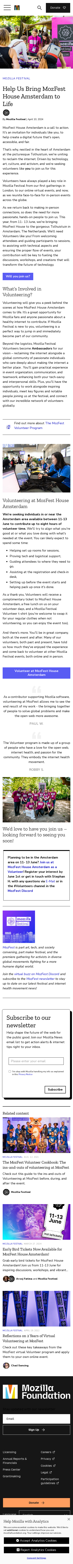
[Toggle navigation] (7, 7)
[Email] (36, 1419)
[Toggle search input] (39, 7)
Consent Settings (36, 1558)
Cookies (46, 1465)
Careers (46, 1452)
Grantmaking (12, 1476)
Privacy (46, 1458)
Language (9, 1514)
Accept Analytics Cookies (38, 1541)
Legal (44, 1472)
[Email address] (36, 1061)
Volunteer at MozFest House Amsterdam (36, 673)
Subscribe (55, 1089)
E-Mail (50, 881)
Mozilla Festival (16, 78)
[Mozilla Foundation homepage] (17, 7)
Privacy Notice (25, 1074)
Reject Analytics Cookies (38, 1550)
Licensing (9, 1452)
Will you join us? (18, 276)
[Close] (68, 1519)
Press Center (11, 1469)
